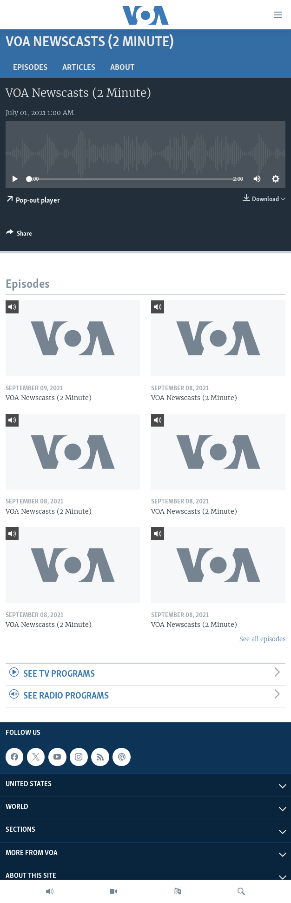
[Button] (19, 235)
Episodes (30, 67)
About (122, 67)
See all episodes (262, 639)
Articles (78, 67)
